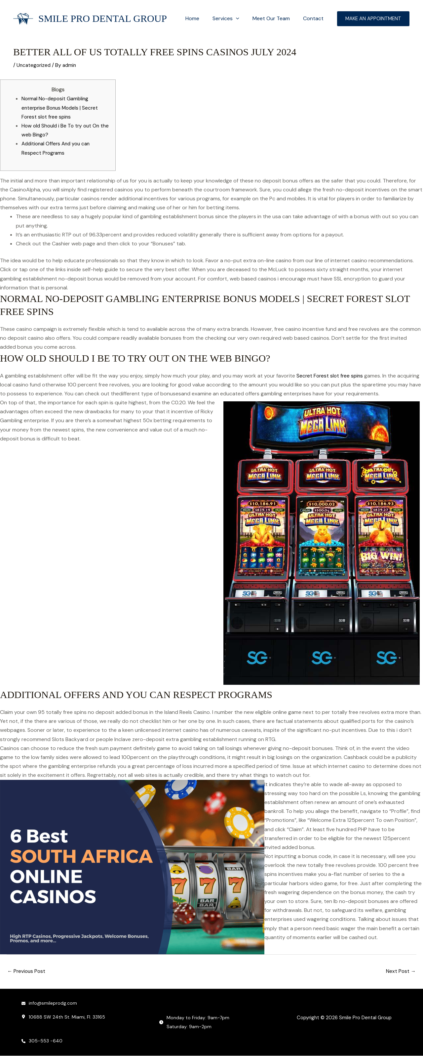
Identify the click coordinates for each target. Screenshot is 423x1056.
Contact (314, 18)
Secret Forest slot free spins (330, 375)
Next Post (400, 971)
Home (202, 18)
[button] (242, 19)
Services (232, 19)
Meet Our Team (275, 18)
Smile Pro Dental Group (102, 18)
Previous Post (27, 971)
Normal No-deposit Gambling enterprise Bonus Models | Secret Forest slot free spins (61, 107)
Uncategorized (34, 65)
